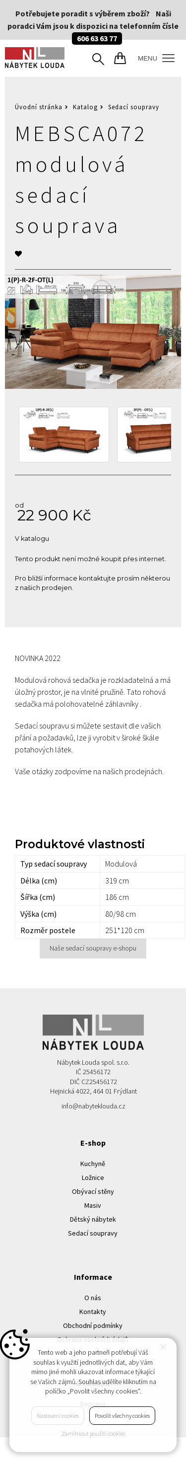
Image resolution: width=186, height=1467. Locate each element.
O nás (92, 1297)
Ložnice (93, 1177)
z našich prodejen (43, 587)
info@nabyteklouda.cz (93, 1105)
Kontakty (92, 1311)
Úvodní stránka (38, 107)
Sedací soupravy (133, 107)
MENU (156, 58)
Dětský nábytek (93, 1219)
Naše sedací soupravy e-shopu (93, 948)
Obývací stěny (93, 1191)
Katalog (85, 107)
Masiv (92, 1205)
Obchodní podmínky (93, 1325)
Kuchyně (92, 1163)
